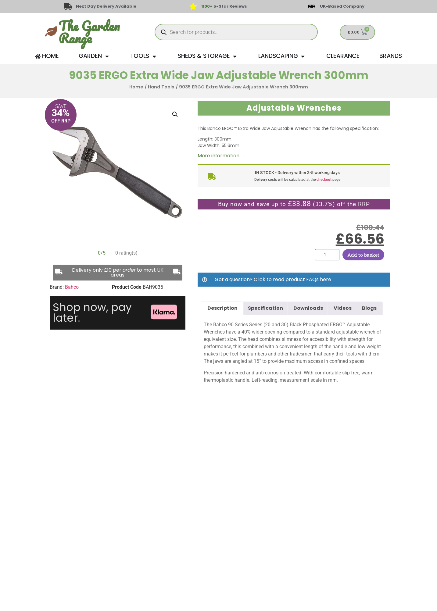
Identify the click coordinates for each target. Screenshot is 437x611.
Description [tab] (222, 308)
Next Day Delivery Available (106, 6)
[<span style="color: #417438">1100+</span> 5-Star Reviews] (193, 6)
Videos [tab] (343, 308)
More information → (221, 155)
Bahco (72, 287)
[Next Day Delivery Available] (68, 6)
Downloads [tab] (308, 308)
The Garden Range (89, 32)
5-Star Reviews (224, 6)
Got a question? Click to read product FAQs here (273, 279)
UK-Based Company (342, 6)
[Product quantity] (327, 254)
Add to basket (363, 255)
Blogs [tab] (369, 308)
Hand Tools (161, 87)
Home (136, 87)
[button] (175, 114)
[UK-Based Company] (311, 6)
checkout (324, 179)
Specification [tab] (265, 308)
